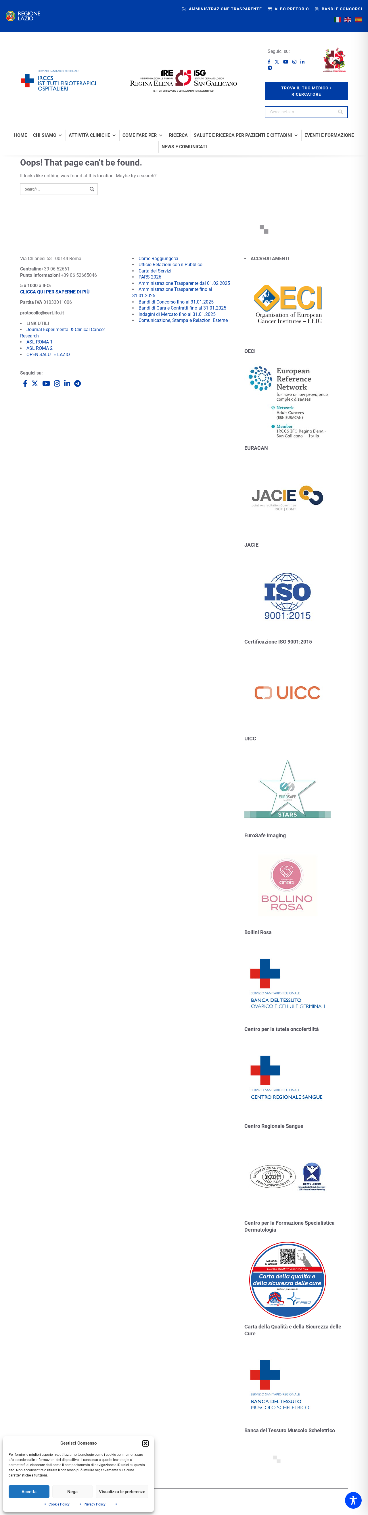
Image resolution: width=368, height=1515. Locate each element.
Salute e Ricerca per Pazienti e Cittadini (246, 135)
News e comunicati (184, 146)
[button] (145, 1443)
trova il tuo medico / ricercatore (306, 91)
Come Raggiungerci (158, 258)
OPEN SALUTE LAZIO (48, 354)
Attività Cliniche (92, 135)
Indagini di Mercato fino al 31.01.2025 (177, 314)
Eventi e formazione (329, 135)
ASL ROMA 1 (39, 342)
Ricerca (178, 135)
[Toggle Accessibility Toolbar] (353, 1500)
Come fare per (142, 135)
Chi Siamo (48, 135)
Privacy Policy (95, 1504)
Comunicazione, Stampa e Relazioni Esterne (183, 320)
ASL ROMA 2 (39, 348)
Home (20, 135)
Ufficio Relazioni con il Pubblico (170, 264)
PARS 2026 (150, 277)
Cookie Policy (59, 1504)
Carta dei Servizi (155, 271)
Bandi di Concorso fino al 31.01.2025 (176, 302)
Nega (72, 1491)
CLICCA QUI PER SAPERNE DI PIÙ (55, 292)
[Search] (340, 112)
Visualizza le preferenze (122, 1491)
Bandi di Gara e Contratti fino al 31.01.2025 (182, 308)
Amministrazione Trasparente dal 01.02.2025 (184, 283)
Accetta (29, 1491)
